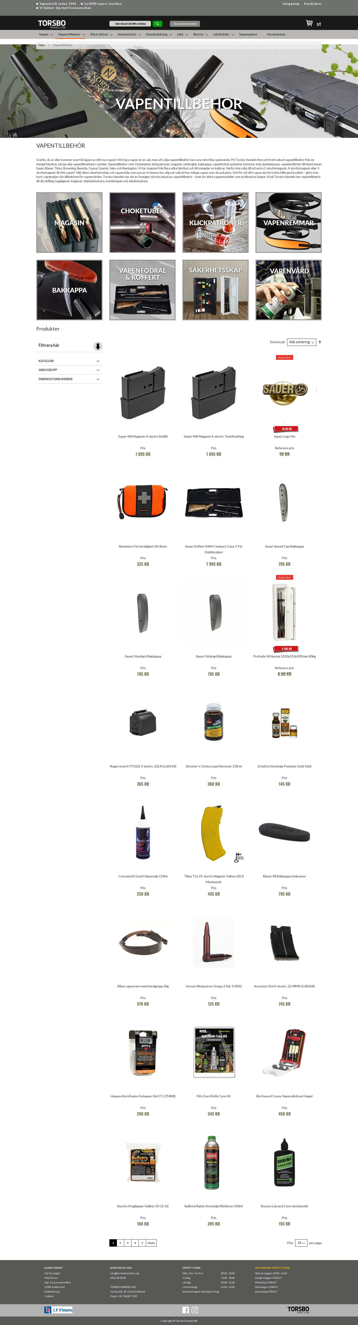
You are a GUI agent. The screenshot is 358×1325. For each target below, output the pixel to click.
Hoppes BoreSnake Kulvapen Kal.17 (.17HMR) (143, 1096)
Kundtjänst (313, 3)
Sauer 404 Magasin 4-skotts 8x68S (143, 436)
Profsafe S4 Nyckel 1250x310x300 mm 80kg (284, 656)
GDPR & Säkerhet (54, 1286)
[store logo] (51, 24)
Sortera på (277, 342)
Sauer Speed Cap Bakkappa (284, 546)
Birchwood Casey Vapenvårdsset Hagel (284, 1096)
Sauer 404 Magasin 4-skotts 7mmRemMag (214, 436)
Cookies (49, 1296)
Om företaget (52, 1273)
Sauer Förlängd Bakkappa (214, 656)
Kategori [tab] (46, 361)
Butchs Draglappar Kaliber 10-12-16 (142, 1206)
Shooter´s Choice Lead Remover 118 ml (214, 766)
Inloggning (291, 3)
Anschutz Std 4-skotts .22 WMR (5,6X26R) (284, 986)
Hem (42, 45)
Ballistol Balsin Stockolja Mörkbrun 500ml (214, 1206)
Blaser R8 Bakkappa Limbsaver (284, 876)
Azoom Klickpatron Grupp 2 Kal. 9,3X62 (214, 986)
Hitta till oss (51, 1277)
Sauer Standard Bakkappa (143, 656)
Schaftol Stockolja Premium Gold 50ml (284, 766)
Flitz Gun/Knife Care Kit (214, 1096)
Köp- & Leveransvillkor (57, 1282)
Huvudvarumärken (185, 23)
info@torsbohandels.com (124, 1273)
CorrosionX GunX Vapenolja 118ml (143, 876)
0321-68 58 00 (118, 1277)
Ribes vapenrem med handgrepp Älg (143, 986)
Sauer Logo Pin (284, 436)
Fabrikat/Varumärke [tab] (56, 379)
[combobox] (130, 24)
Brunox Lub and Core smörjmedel (284, 1206)
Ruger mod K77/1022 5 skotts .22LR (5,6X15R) (143, 766)
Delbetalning (52, 1291)
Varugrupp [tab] (48, 370)
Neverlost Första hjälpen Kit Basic (143, 546)
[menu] (179, 34)
